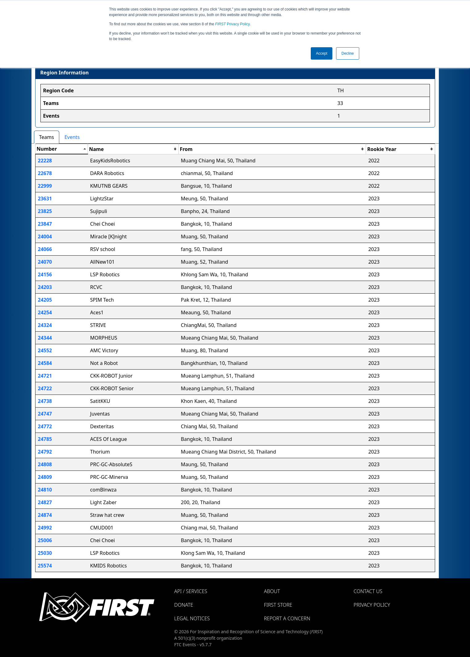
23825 (45, 211)
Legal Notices (192, 618)
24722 (45, 388)
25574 (45, 565)
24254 (45, 312)
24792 (45, 451)
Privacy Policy (232, 24)
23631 (45, 198)
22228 (45, 160)
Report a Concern (287, 618)
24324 (45, 325)
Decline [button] (347, 53)
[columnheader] (61, 149)
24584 (45, 363)
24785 (45, 439)
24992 (45, 527)
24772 (45, 426)
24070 (45, 261)
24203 (45, 287)
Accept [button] (321, 53)
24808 (45, 464)
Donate (183, 604)
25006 (45, 540)
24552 (45, 350)
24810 (45, 489)
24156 (45, 274)
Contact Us (368, 591)
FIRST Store (278, 604)
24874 (45, 515)
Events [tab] (72, 137)
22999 (45, 185)
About (272, 591)
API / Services (190, 591)
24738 (45, 401)
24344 (45, 337)
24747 (45, 413)
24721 (45, 375)
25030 (45, 553)
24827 (45, 502)
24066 (45, 249)
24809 (45, 477)
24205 (45, 299)
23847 (45, 223)
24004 (45, 236)
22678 (45, 173)
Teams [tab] (46, 137)
